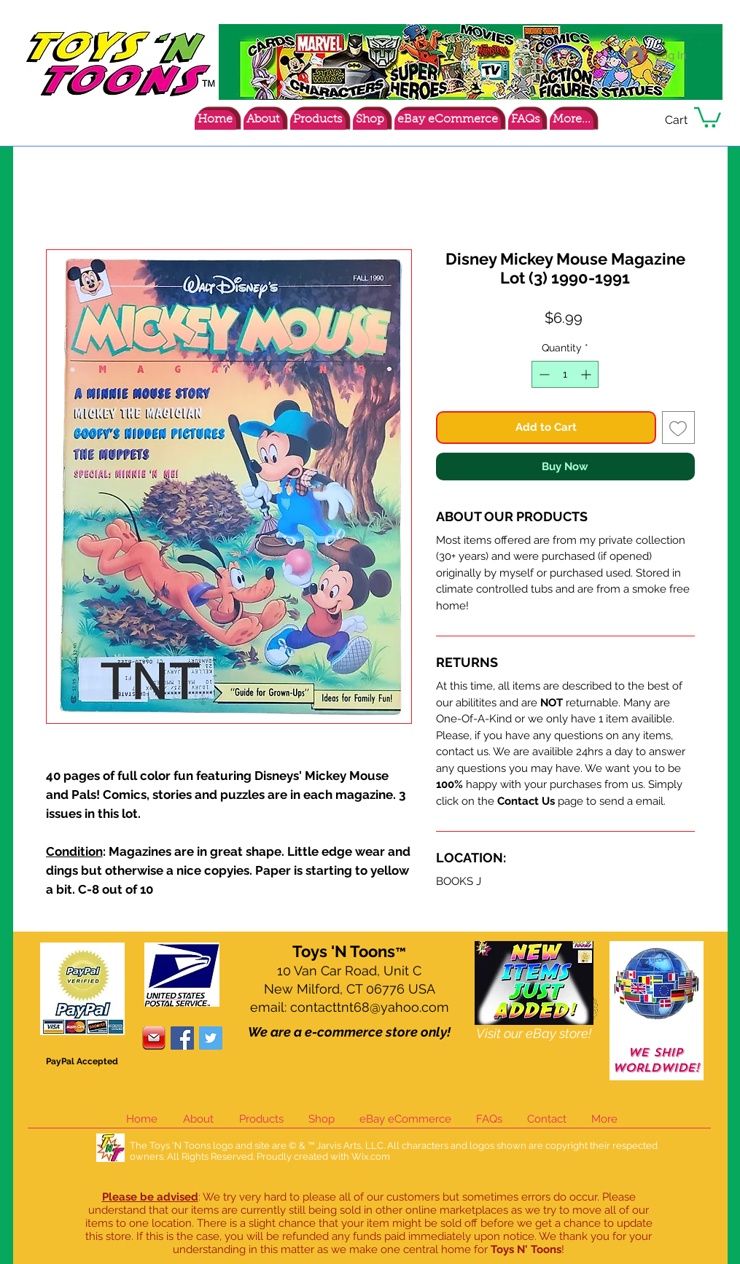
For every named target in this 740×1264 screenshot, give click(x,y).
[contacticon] (153, 1038)
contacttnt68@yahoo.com (369, 1007)
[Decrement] (543, 374)
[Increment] (587, 374)
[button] (707, 116)
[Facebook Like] (631, 122)
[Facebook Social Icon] (182, 1038)
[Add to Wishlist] (678, 427)
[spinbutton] (565, 374)
